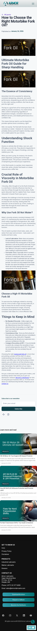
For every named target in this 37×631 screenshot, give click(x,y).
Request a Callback (18, 600)
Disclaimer (5, 554)
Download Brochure (18, 594)
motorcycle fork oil (20, 354)
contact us (5, 384)
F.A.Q (3, 548)
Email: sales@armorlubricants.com (13, 588)
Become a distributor (22, 378)
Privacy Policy (6, 551)
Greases (4, 568)
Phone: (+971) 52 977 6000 (11, 585)
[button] (33, 3)
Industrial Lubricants (9, 562)
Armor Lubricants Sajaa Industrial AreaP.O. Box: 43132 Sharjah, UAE (9, 579)
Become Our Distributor (18, 605)
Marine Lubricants (8, 565)
